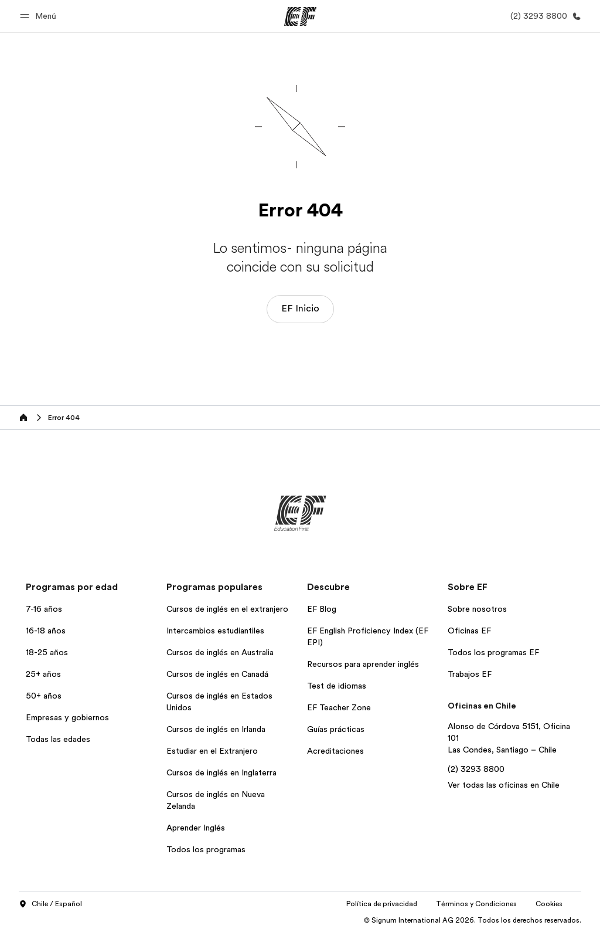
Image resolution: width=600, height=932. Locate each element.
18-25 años (47, 652)
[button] (40, 16)
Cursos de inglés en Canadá (217, 674)
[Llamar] (543, 16)
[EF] (300, 16)
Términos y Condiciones (476, 904)
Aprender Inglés (195, 827)
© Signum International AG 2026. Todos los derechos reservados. (472, 920)
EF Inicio (300, 308)
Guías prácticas (335, 729)
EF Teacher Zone (339, 707)
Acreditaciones (335, 750)
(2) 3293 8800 (476, 769)
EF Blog (321, 609)
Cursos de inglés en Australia (220, 652)
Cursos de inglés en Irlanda (215, 729)
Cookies (549, 904)
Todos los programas (206, 849)
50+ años (44, 695)
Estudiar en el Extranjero (212, 750)
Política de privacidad (381, 904)
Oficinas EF (469, 630)
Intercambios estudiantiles (215, 630)
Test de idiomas (336, 685)
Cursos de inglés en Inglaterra (221, 772)
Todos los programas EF (493, 652)
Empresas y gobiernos (67, 717)
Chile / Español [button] (50, 904)
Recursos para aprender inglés (363, 664)
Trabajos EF (470, 674)
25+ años (43, 674)
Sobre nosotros (477, 609)
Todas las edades (58, 739)
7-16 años (44, 609)
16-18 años (46, 630)
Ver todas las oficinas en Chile (504, 784)
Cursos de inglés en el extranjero (227, 609)
